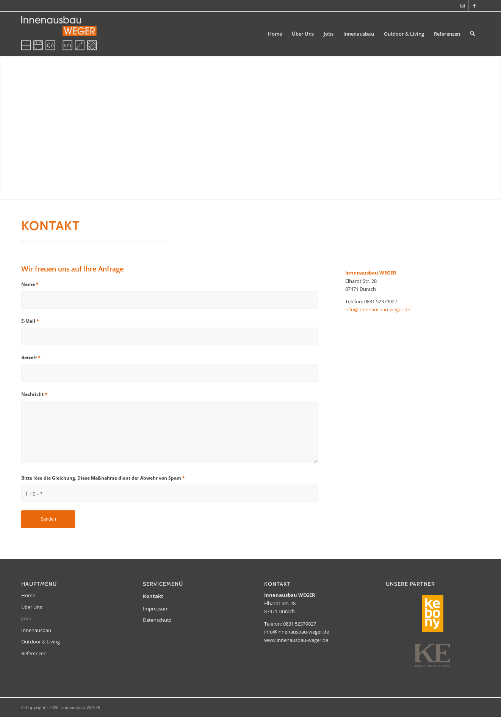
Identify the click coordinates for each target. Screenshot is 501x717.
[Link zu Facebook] (474, 5)
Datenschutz (157, 620)
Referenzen (34, 653)
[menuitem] (275, 34)
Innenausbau (36, 630)
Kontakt (153, 596)
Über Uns (31, 607)
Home (28, 595)
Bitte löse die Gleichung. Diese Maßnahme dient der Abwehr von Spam (103, 478)
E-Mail (30, 321)
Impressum (156, 608)
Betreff (31, 357)
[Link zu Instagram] (462, 5)
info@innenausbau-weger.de (377, 309)
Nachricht (34, 394)
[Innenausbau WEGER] (59, 34)
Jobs (26, 618)
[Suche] (472, 34)
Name (30, 284)
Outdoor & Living (40, 641)
